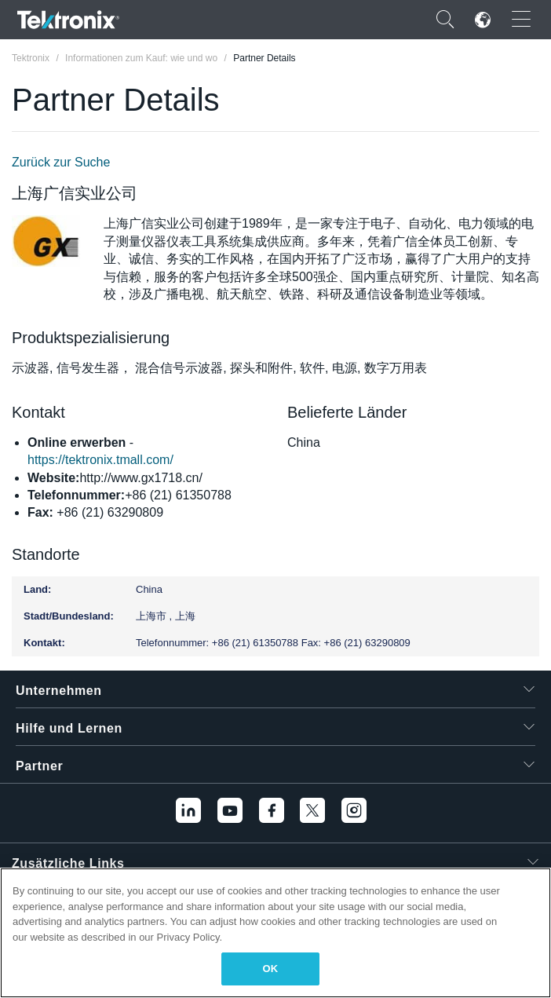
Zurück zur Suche (61, 162)
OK (271, 968)
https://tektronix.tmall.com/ (100, 459)
